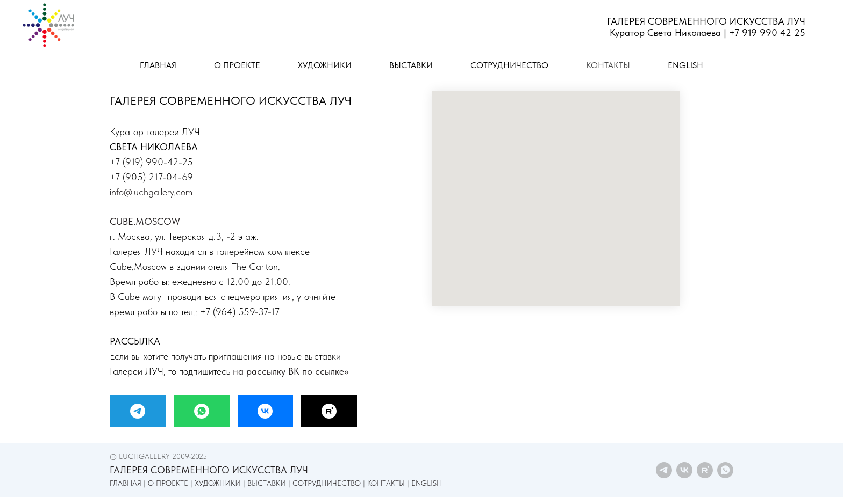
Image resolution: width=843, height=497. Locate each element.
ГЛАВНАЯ (158, 65)
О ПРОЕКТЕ (237, 65)
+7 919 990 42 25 (767, 32)
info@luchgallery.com (151, 192)
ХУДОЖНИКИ (325, 65)
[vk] (684, 470)
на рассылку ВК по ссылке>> (290, 371)
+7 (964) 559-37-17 (240, 311)
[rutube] (705, 470)
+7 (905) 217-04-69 (151, 176)
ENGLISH (685, 65)
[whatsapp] (725, 470)
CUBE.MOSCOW (145, 221)
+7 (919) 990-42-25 (151, 161)
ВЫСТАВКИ (411, 65)
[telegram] (664, 470)
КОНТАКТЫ (608, 65)
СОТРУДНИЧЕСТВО (509, 65)
